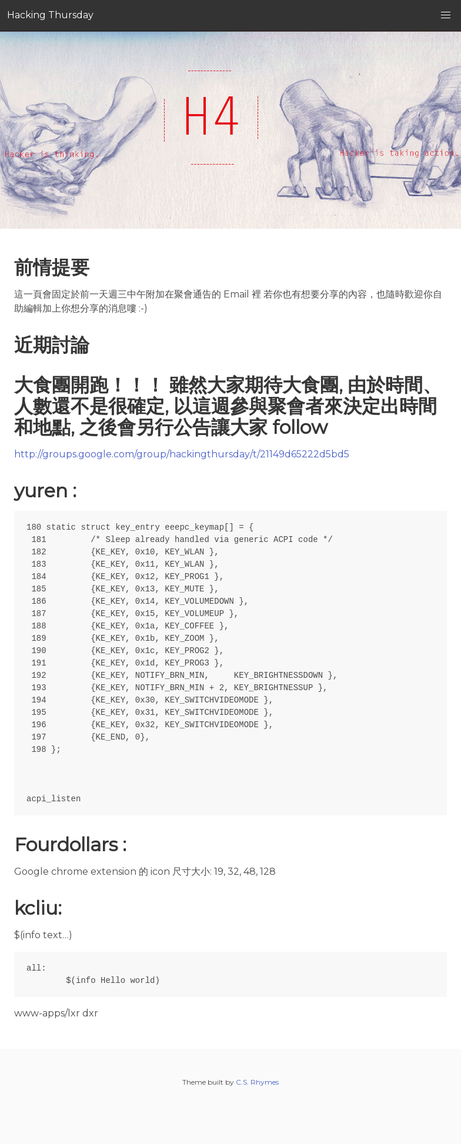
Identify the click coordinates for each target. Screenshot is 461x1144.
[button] (445, 15)
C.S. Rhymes (257, 1082)
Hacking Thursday (50, 15)
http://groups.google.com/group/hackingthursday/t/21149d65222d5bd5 (181, 454)
